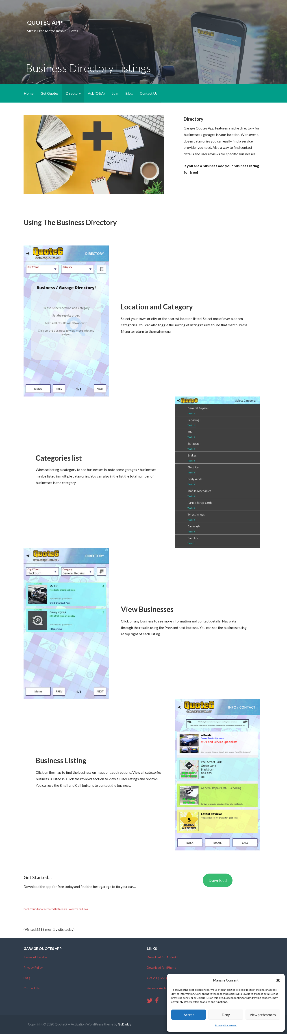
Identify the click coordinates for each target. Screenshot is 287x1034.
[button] (278, 980)
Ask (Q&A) (96, 93)
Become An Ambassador (164, 988)
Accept (189, 1015)
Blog (129, 93)
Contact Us (148, 93)
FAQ (27, 978)
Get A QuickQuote (160, 978)
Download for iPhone (161, 967)
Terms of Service (35, 957)
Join (115, 93)
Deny (226, 1015)
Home (28, 93)
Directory (73, 93)
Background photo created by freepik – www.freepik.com (56, 908)
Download (218, 880)
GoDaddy (124, 1024)
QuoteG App (44, 22)
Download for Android (162, 957)
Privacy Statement (226, 1025)
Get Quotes (50, 93)
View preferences (263, 1015)
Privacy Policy (33, 967)
